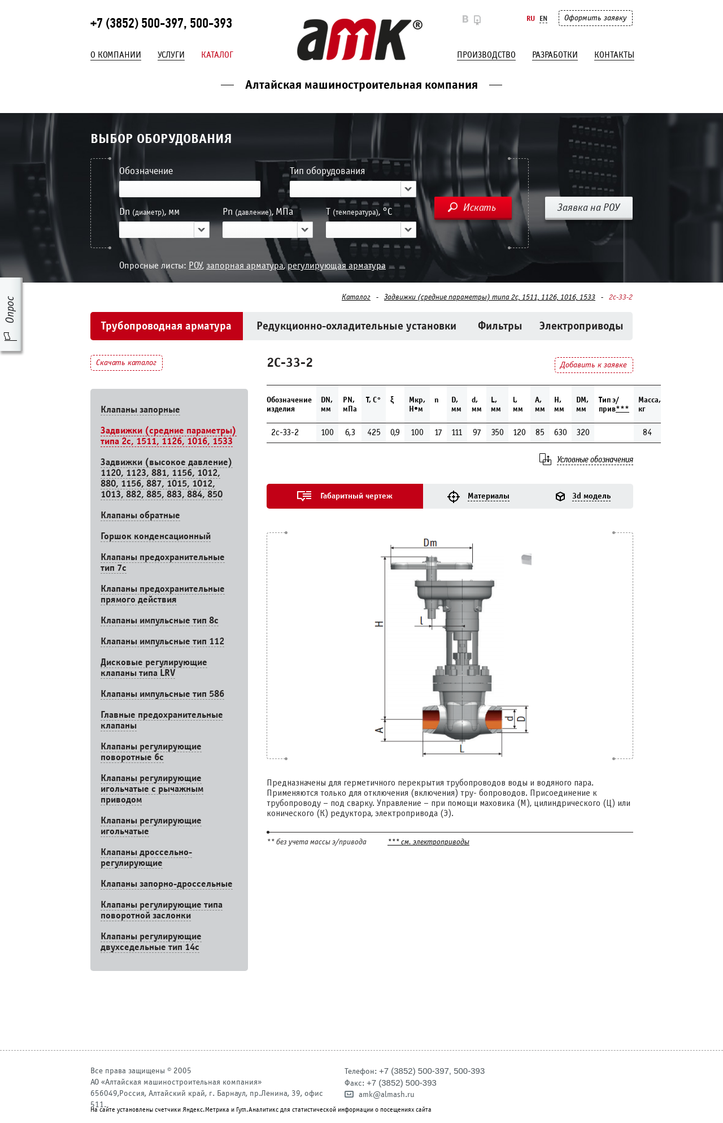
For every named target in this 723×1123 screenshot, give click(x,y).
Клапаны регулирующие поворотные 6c (151, 751)
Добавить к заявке (593, 365)
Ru (530, 18)
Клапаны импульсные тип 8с (160, 620)
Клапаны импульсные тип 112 (162, 641)
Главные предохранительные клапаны (162, 720)
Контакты (614, 55)
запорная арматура (245, 265)
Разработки (555, 55)
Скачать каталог (126, 362)
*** (622, 409)
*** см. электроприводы (428, 842)
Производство (486, 55)
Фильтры (500, 325)
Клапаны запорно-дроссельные (167, 883)
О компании (115, 55)
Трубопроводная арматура (166, 325)
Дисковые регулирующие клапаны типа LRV (154, 667)
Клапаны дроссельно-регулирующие (146, 857)
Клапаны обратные (140, 515)
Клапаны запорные (140, 409)
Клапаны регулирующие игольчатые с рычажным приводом (152, 789)
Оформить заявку (595, 18)
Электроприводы (581, 325)
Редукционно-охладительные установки (356, 325)
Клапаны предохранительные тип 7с (163, 562)
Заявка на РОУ (589, 207)
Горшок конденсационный (156, 536)
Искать (479, 207)
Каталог (217, 55)
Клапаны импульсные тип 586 (162, 693)
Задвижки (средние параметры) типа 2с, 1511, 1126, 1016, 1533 (489, 297)
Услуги (171, 55)
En (543, 18)
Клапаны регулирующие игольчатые (151, 825)
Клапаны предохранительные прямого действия (163, 594)
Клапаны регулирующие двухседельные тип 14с (151, 941)
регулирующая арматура (337, 265)
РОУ (195, 265)
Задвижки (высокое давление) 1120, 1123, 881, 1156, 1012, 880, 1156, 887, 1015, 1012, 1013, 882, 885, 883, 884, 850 (167, 478)
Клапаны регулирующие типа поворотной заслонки (162, 910)
